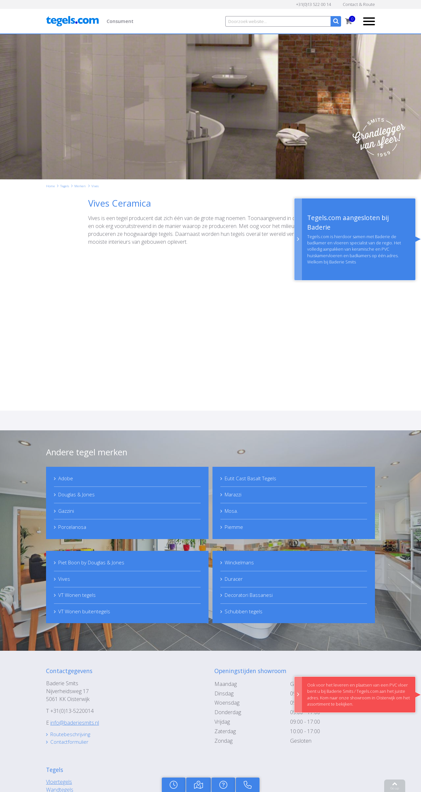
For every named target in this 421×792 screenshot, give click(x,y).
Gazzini (67, 511)
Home (50, 186)
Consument (120, 21)
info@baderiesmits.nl (74, 723)
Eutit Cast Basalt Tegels (252, 478)
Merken (80, 186)
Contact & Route (359, 4)
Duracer (234, 579)
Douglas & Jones (78, 494)
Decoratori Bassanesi (250, 596)
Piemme (234, 527)
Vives (95, 186)
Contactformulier (70, 743)
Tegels (64, 186)
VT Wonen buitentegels (85, 612)
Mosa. (232, 511)
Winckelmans (240, 563)
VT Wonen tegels (78, 596)
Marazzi (234, 494)
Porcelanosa (73, 527)
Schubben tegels (244, 612)
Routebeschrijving (71, 735)
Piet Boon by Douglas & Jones (94, 563)
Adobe (66, 478)
